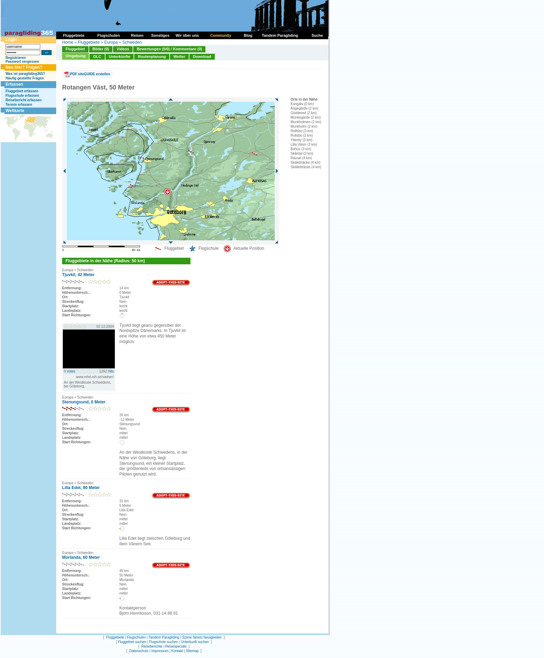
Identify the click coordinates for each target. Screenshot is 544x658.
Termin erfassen (19, 104)
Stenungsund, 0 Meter (83, 402)
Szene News (192, 637)
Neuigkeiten (212, 637)
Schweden (132, 42)
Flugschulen (136, 637)
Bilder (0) (101, 49)
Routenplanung (152, 56)
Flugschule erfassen (22, 95)
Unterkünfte (119, 56)
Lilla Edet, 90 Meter (81, 487)
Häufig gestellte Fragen (25, 78)
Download (202, 56)
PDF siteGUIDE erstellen (90, 74)
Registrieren (16, 58)
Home (67, 42)
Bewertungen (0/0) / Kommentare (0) (169, 49)
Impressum (159, 651)
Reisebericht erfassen (24, 100)
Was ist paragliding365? (25, 74)
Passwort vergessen (22, 61)
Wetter (179, 56)
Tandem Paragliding (163, 637)
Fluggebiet (75, 49)
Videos (123, 49)
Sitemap (192, 651)
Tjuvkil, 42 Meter (78, 274)
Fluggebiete (89, 42)
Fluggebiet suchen (132, 642)
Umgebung (75, 56)
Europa (111, 42)
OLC (97, 56)
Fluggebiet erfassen (22, 91)
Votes (71, 371)
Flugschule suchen (163, 642)
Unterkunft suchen (195, 642)
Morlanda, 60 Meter (81, 557)
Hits (111, 371)
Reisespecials (176, 646)
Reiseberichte (151, 646)
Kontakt (177, 651)
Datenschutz (138, 651)
